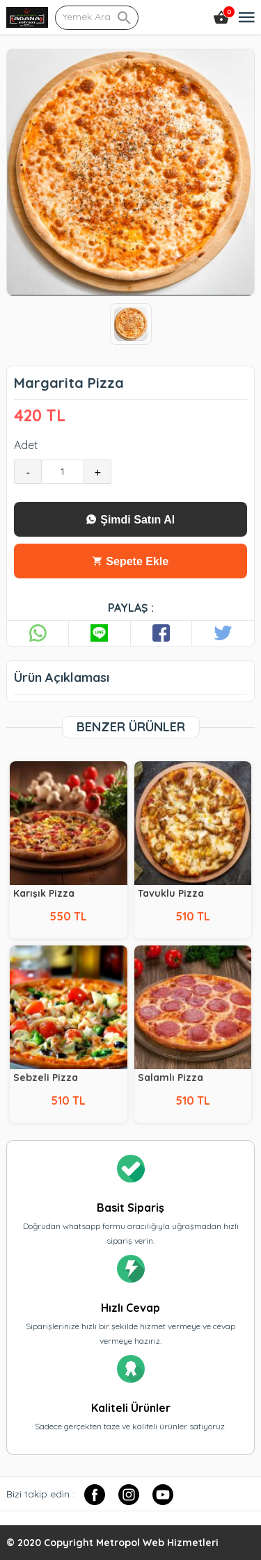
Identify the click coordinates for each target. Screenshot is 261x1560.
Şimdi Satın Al (130, 520)
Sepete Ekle (130, 561)
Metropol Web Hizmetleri (157, 1542)
